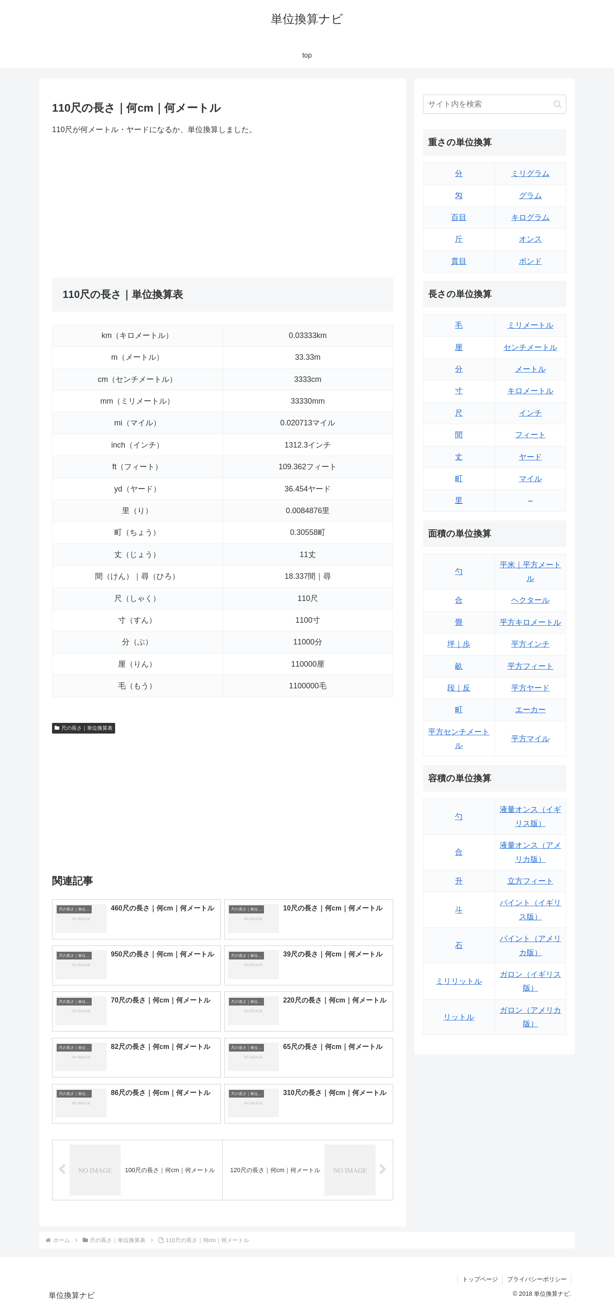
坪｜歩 (458, 644)
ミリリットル (459, 981)
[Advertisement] (137, 206)
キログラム (530, 217)
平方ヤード (530, 688)
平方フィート (530, 666)
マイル (530, 478)
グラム (530, 195)
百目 (458, 217)
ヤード (530, 457)
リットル (458, 1017)
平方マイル (530, 738)
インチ (530, 413)
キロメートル (530, 391)
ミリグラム (530, 173)
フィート (530, 435)
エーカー (530, 709)
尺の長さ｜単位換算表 (84, 728)
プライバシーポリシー (537, 1279)
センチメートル (530, 347)
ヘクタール (530, 600)
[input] (494, 104)
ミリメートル (530, 325)
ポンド (530, 261)
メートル (530, 369)
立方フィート (530, 881)
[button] (557, 104)
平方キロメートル (530, 622)
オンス (530, 239)
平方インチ (530, 644)
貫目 (458, 261)
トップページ (480, 1279)
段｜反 (458, 688)
